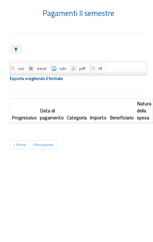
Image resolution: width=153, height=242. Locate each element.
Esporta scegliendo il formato (36, 78)
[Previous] (43, 144)
